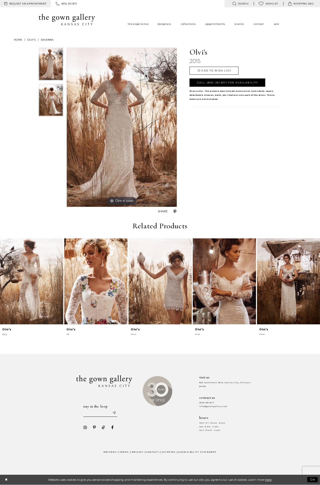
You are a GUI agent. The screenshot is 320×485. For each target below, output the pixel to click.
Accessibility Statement (197, 452)
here (268, 479)
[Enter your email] (100, 413)
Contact (152, 452)
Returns (110, 452)
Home (18, 39)
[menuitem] (25, 3)
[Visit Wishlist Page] (268, 3)
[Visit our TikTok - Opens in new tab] (103, 427)
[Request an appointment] (25, 3)
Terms (124, 452)
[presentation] (31, 281)
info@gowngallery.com (213, 406)
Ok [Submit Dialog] (313, 479)
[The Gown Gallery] (67, 19)
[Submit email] (114, 413)
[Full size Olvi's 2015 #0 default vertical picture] (122, 127)
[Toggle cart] (301, 3)
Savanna (47, 39)
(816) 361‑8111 (206, 403)
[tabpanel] (51, 66)
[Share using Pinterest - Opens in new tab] (175, 212)
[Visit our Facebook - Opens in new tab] (112, 427)
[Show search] (240, 3)
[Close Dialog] (6, 479)
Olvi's (31, 39)
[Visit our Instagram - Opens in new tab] (85, 427)
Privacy (138, 452)
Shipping (169, 452)
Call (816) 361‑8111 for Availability (227, 82)
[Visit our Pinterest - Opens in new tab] (94, 427)
